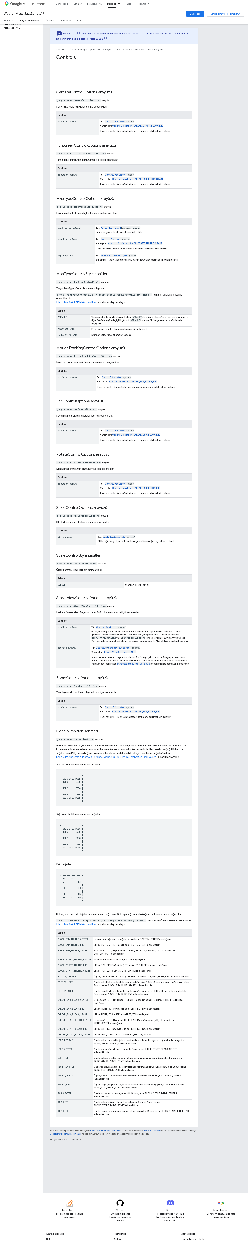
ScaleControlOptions (74, 507)
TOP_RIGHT (64, 1110)
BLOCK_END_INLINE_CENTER (73, 939)
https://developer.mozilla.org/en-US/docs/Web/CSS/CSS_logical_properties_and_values (106, 756)
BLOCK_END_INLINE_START (72, 950)
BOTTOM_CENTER (67, 976)
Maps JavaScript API (30, 14)
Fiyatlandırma (94, 3)
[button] (20, 24)
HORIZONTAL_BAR (67, 334)
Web (7, 14)
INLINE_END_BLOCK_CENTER (73, 999)
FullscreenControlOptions (78, 145)
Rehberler (9, 20)
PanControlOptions (73, 401)
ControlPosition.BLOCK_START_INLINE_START (135, 243)
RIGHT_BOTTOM (66, 1066)
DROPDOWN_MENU (66, 329)
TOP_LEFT (63, 1102)
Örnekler (50, 20)
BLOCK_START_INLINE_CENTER (74, 959)
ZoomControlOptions (74, 678)
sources (62, 647)
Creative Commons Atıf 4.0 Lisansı (105, 1131)
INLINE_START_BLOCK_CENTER (74, 1020)
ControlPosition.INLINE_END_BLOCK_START (137, 178)
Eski (79, 20)
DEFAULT (62, 317)
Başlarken (195, 13)
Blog (129, 3)
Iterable (101, 647)
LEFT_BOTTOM (65, 1040)
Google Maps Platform (90, 49)
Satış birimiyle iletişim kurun (225, 13)
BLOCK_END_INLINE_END (71, 944)
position (63, 121)
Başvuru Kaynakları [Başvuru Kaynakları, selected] (30, 20)
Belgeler (109, 49)
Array (104, 227)
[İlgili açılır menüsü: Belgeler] (120, 4)
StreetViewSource (119, 647)
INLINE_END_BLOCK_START (72, 1014)
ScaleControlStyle (114, 536)
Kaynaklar (66, 20)
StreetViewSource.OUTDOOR (133, 663)
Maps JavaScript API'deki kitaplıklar (76, 302)
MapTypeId (114, 227)
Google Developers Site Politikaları (65, 1134)
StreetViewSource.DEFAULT (120, 651)
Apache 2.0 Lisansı (152, 1131)
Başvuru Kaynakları (156, 49)
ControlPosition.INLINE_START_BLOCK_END (137, 125)
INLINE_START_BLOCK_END (72, 1028)
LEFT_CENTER (65, 1049)
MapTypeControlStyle (114, 255)
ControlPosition (115, 121)
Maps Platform (27, 4)
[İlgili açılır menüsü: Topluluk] (149, 4)
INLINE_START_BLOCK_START (74, 1034)
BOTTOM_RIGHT (66, 990)
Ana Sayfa (61, 49)
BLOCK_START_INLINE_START (74, 970)
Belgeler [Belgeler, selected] (111, 3)
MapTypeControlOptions (77, 198)
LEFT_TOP (63, 1057)
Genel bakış (62, 3)
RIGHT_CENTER (66, 1075)
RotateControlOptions (75, 454)
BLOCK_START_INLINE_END (72, 965)
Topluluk (141, 3)
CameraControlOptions (76, 92)
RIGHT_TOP (64, 1084)
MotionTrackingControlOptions (83, 348)
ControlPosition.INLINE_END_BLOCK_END (133, 381)
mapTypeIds (64, 227)
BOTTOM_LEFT (65, 982)
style (61, 255)
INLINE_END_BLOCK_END (71, 1008)
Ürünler (78, 3)
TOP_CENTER (64, 1093)
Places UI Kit (69, 33)
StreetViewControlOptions (79, 598)
